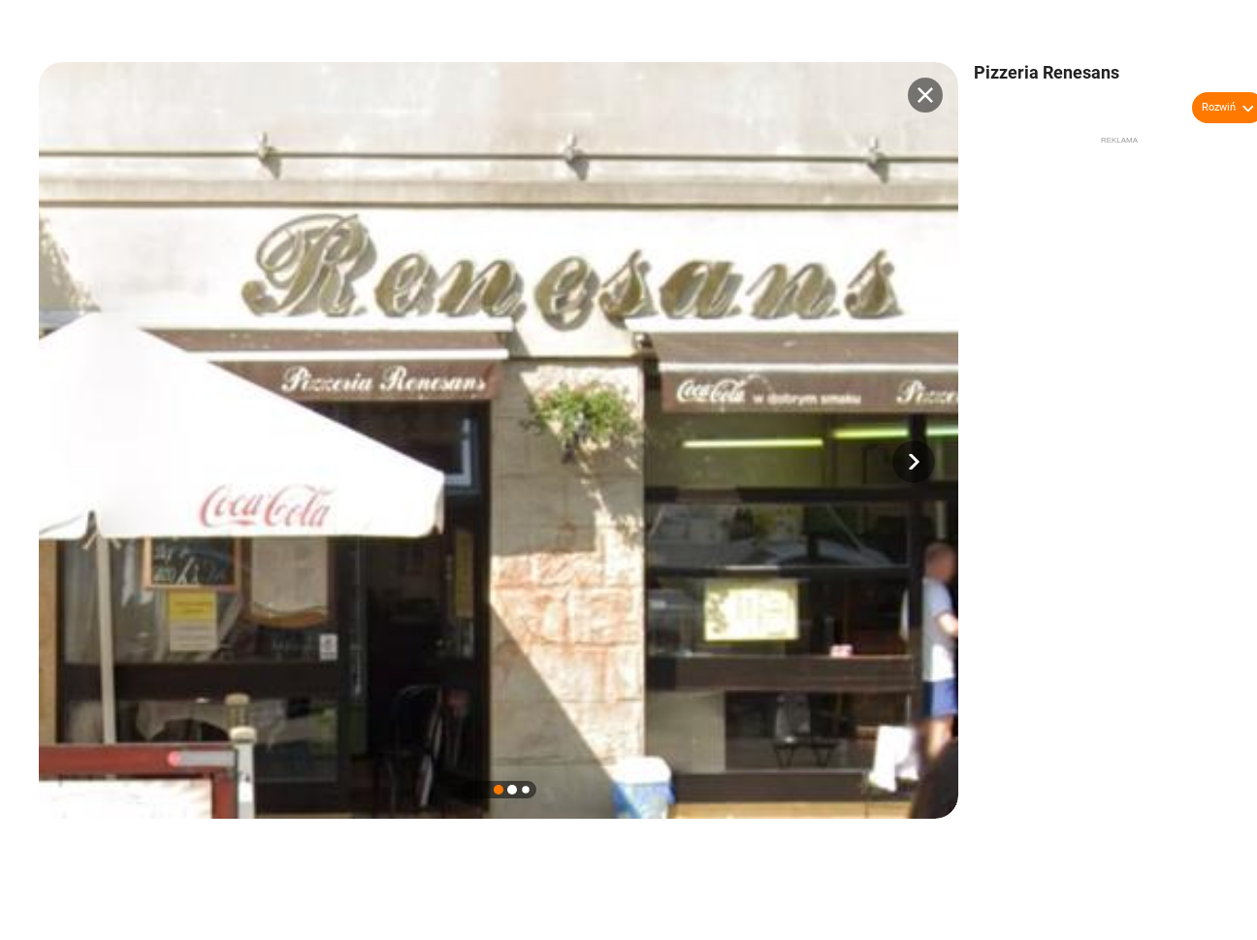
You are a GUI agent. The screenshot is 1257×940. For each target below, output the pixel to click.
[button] (913, 461)
